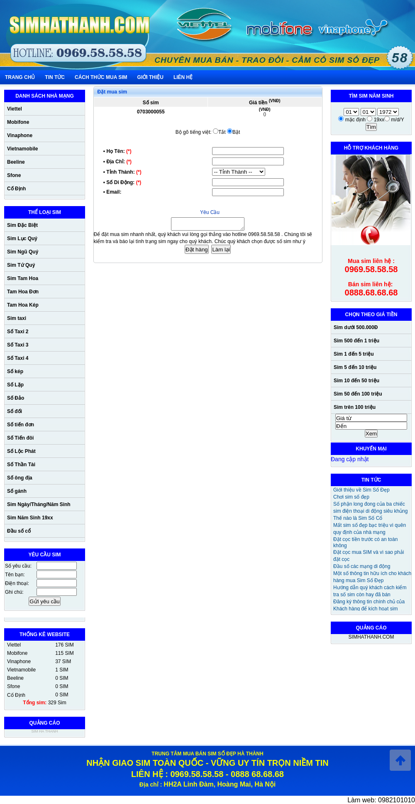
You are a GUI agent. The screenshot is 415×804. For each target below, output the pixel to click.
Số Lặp (15, 385)
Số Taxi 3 (17, 345)
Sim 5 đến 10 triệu (355, 367)
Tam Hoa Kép (23, 305)
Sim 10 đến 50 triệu (356, 381)
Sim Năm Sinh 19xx (30, 518)
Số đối (14, 411)
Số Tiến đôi (20, 438)
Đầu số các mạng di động (361, 566)
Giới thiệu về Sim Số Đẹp (361, 490)
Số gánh (17, 491)
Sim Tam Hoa (22, 278)
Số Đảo (15, 398)
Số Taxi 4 (17, 358)
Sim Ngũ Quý (22, 252)
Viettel (14, 109)
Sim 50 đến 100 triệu (358, 394)
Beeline (16, 162)
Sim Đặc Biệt (22, 225)
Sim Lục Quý (22, 238)
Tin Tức (55, 77)
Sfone (14, 175)
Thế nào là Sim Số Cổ (357, 518)
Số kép (15, 371)
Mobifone (18, 122)
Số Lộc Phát (21, 451)
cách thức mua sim (101, 77)
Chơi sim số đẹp (351, 497)
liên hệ (183, 77)
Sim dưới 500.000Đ (356, 327)
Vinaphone (19, 135)
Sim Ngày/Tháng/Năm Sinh (39, 504)
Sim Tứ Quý (21, 265)
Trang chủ (20, 77)
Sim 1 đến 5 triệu (354, 354)
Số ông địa (19, 478)
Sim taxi (16, 318)
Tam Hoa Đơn (23, 292)
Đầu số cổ (19, 531)
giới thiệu (150, 77)
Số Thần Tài (21, 464)
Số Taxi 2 (17, 331)
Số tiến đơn (20, 425)
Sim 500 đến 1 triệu (356, 341)
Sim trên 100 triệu (355, 407)
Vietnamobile (22, 149)
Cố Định (16, 189)
